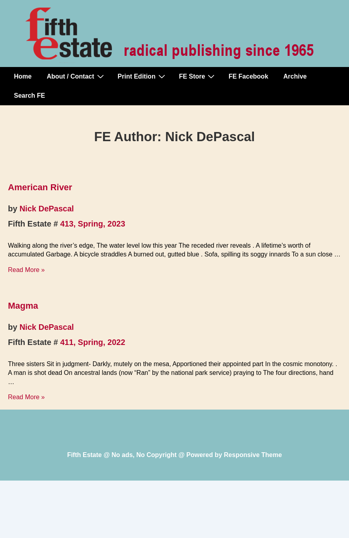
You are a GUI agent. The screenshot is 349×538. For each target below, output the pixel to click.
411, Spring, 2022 (92, 342)
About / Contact (76, 76)
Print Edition (142, 76)
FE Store (198, 76)
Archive (295, 76)
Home (22, 76)
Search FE (29, 95)
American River (40, 187)
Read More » (26, 269)
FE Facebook (248, 76)
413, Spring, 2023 (92, 223)
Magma (23, 306)
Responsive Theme (253, 454)
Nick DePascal (46, 208)
